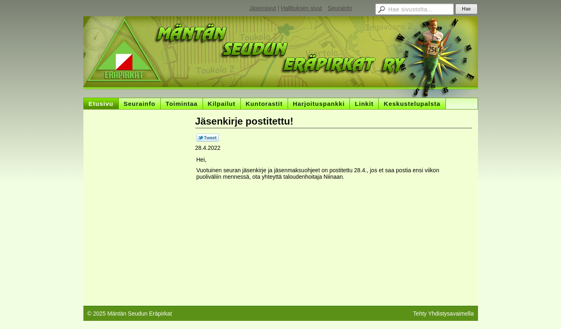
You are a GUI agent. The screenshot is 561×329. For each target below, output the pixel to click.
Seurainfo (340, 8)
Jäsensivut (262, 8)
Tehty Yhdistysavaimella (443, 313)
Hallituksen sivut (301, 8)
